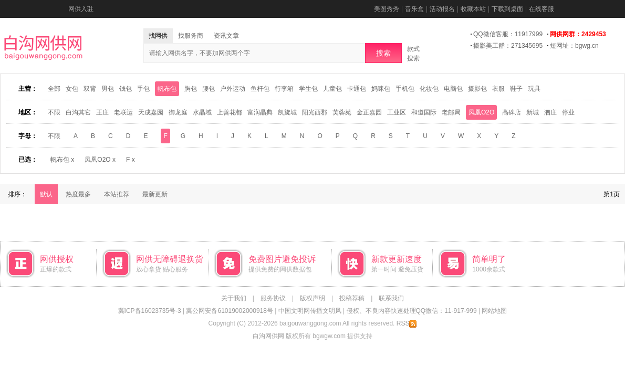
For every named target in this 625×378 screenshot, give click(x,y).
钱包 (125, 88)
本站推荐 (116, 194)
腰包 (208, 88)
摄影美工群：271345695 (508, 45)
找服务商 (190, 35)
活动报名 (442, 9)
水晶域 (202, 112)
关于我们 (233, 298)
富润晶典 (260, 112)
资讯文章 (226, 35)
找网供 (158, 35)
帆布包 (167, 88)
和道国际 (423, 112)
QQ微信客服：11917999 (508, 34)
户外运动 (232, 88)
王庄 (102, 112)
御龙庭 (178, 112)
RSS (407, 323)
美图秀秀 (386, 9)
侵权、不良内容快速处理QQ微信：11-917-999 (412, 310)
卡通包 (356, 88)
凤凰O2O (481, 112)
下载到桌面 (507, 9)
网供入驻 (80, 9)
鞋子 (516, 88)
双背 (90, 88)
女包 (72, 88)
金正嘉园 (369, 112)
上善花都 (229, 112)
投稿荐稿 (351, 298)
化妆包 (429, 88)
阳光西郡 (314, 112)
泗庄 (550, 112)
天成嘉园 (150, 112)
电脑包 (453, 88)
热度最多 (78, 194)
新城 (532, 112)
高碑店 (511, 112)
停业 (568, 112)
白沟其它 (78, 112)
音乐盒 (414, 9)
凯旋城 (287, 112)
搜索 (383, 53)
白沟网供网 (268, 336)
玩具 (534, 88)
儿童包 (332, 88)
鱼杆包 (260, 88)
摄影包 (477, 88)
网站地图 (494, 310)
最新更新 (155, 194)
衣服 (498, 88)
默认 (46, 194)
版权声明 (312, 298)
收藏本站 (473, 9)
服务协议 (273, 298)
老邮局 (451, 112)
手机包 (404, 88)
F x (130, 159)
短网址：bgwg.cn (574, 45)
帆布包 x (62, 159)
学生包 (308, 88)
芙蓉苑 (341, 112)
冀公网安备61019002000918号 (229, 310)
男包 (107, 88)
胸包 (190, 88)
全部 (54, 88)
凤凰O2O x (100, 159)
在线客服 (541, 9)
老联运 (123, 112)
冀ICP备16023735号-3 (149, 310)
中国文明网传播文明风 (309, 310)
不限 (54, 112)
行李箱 (284, 88)
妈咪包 (380, 88)
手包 (143, 88)
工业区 (396, 112)
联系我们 (391, 298)
